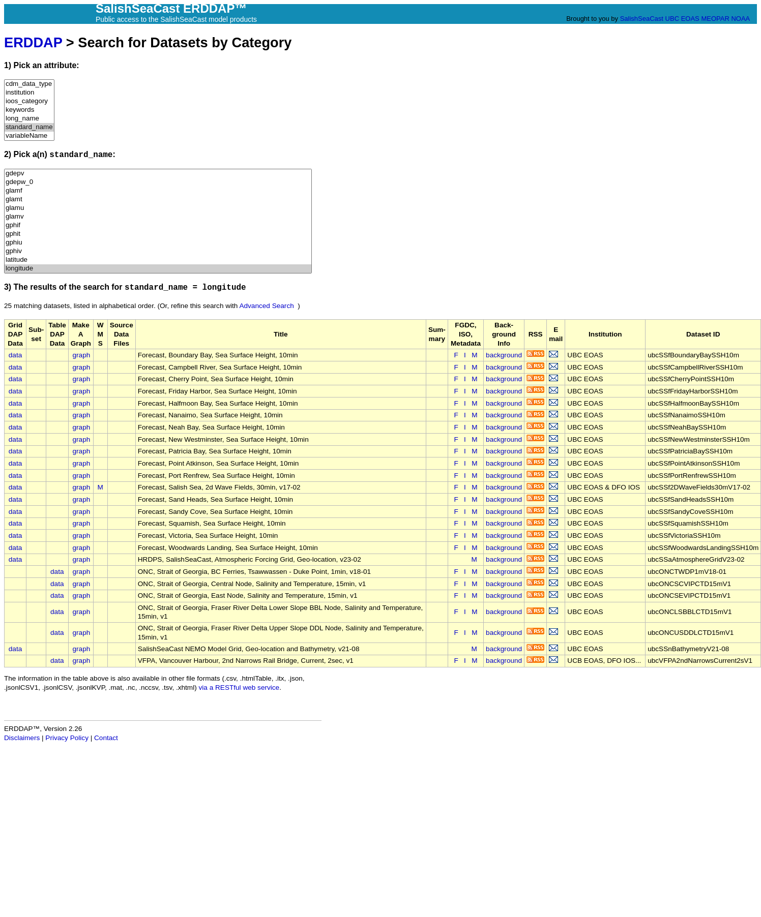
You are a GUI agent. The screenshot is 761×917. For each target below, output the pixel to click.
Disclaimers (22, 738)
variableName (29, 136)
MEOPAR (715, 18)
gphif (158, 225)
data (15, 355)
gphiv (158, 251)
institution (29, 92)
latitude (158, 260)
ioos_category (29, 101)
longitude (158, 268)
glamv (158, 216)
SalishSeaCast (641, 18)
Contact (106, 738)
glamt (158, 199)
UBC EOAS (682, 18)
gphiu (158, 242)
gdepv (158, 173)
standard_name (29, 127)
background (504, 355)
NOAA (740, 18)
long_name (29, 118)
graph (82, 355)
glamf (158, 191)
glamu (158, 208)
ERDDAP (33, 42)
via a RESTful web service (239, 687)
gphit (158, 234)
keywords (29, 110)
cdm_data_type (29, 84)
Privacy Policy (67, 738)
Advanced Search (266, 306)
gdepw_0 (158, 182)
